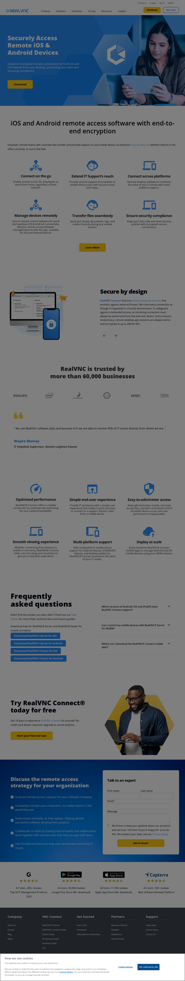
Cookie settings (125, 971)
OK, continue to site (148, 971)
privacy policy (66, 976)
